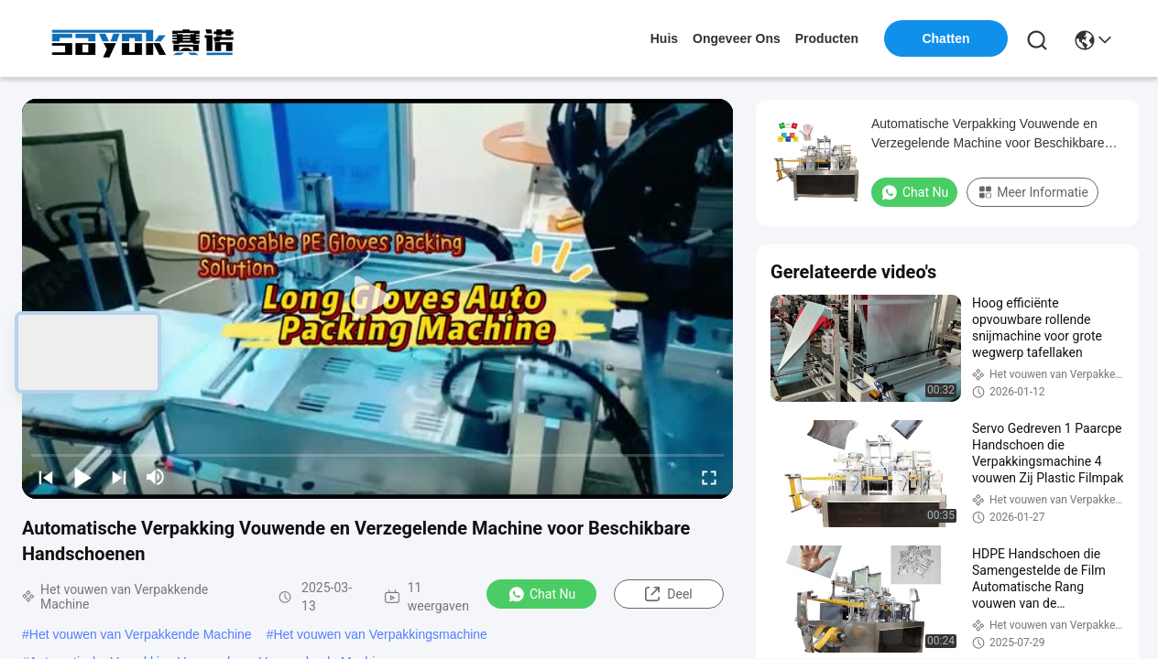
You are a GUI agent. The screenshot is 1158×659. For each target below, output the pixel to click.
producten (826, 38)
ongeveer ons (737, 38)
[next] (119, 477)
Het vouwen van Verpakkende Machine (140, 634)
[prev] (45, 477)
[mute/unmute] (155, 477)
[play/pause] (82, 477)
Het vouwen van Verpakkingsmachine (379, 634)
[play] (377, 298)
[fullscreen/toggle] (709, 477)
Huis (664, 38)
